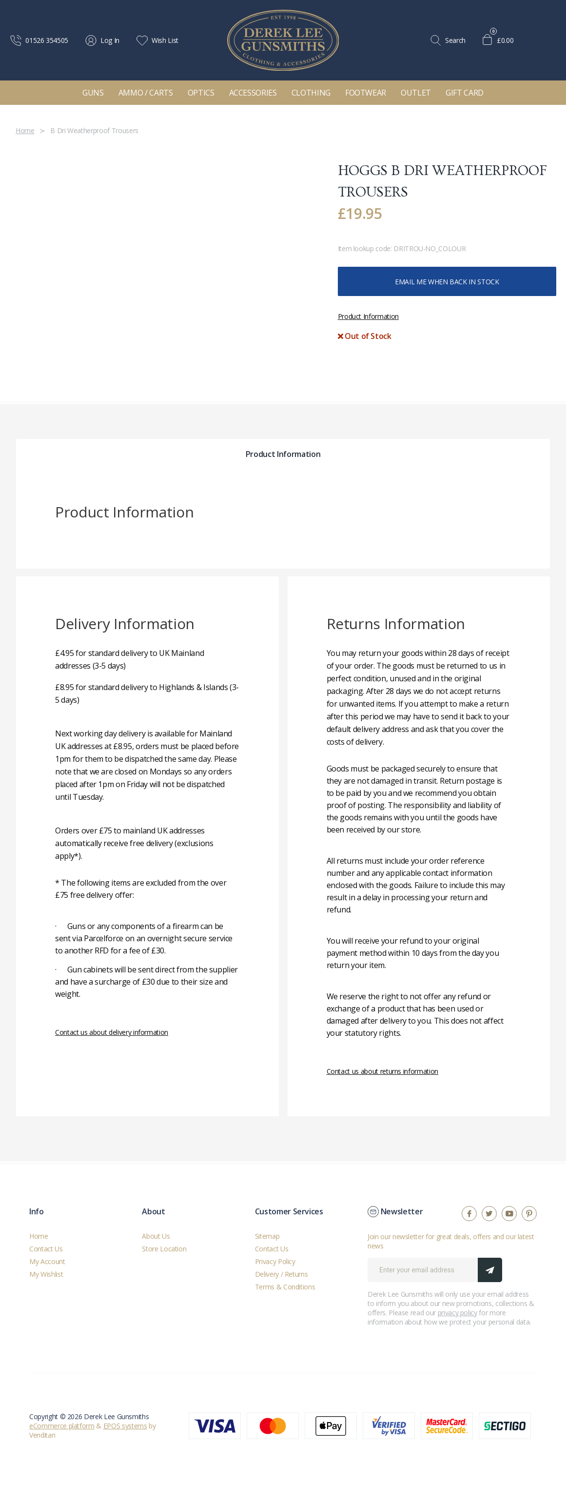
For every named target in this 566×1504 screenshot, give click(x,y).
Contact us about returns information (382, 1071)
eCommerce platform (62, 1425)
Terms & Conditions (285, 1286)
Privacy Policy (275, 1261)
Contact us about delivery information (111, 1032)
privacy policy (457, 1312)
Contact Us (46, 1248)
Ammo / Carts (145, 92)
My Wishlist (46, 1274)
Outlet (416, 92)
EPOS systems (125, 1425)
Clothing (311, 92)
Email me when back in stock (447, 281)
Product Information (368, 316)
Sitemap (267, 1236)
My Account (47, 1261)
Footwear (365, 92)
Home (38, 1236)
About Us (156, 1236)
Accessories (253, 92)
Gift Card (465, 92)
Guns (93, 92)
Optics (201, 92)
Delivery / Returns (281, 1274)
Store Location (164, 1248)
